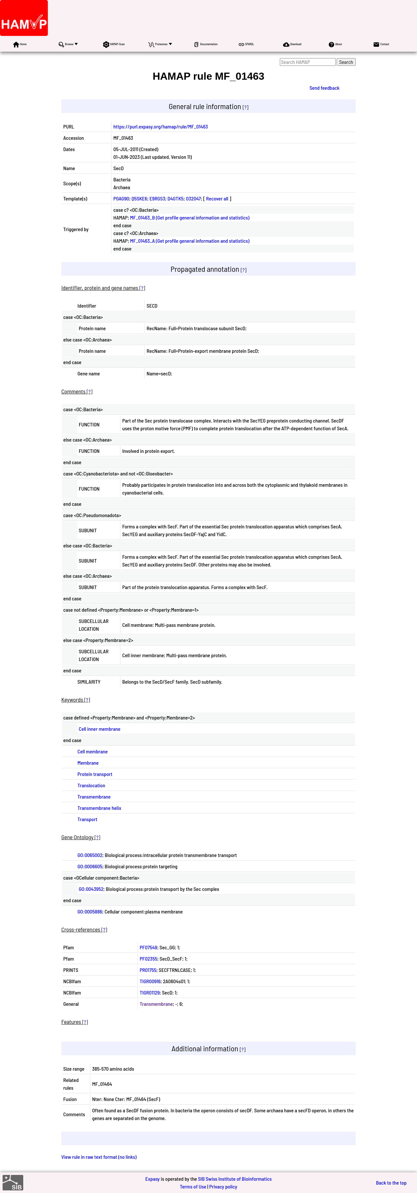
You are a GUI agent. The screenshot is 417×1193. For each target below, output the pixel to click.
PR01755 (148, 970)
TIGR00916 (150, 981)
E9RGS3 (157, 198)
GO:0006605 (89, 866)
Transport (87, 819)
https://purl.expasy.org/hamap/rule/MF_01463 (160, 126)
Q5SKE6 (139, 198)
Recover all (217, 198)
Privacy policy (223, 1186)
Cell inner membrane (99, 729)
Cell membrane (92, 751)
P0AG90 (121, 198)
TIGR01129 (150, 992)
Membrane (88, 763)
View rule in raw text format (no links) (99, 1157)
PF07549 (148, 947)
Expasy (152, 1179)
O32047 (193, 198)
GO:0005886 (89, 911)
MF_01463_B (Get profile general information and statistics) (189, 217)
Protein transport (94, 774)
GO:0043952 (91, 889)
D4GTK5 (176, 198)
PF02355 (148, 958)
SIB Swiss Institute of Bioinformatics (234, 1179)
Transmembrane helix (99, 808)
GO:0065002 (89, 855)
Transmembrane (94, 796)
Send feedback (325, 88)
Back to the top (391, 1182)
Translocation (91, 785)
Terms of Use (193, 1186)
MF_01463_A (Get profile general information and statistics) (189, 241)
